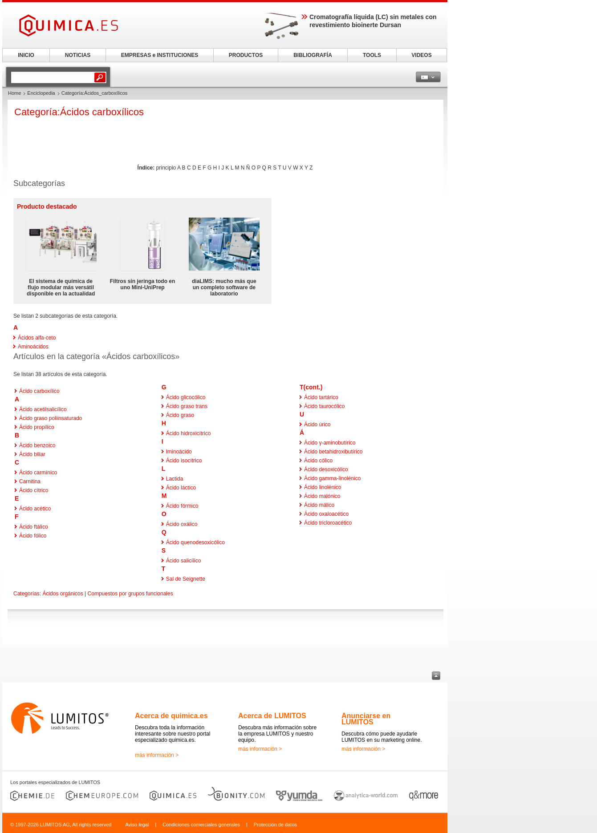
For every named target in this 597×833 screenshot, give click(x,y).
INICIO (26, 55)
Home (14, 93)
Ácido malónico (322, 496)
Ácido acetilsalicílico (43, 409)
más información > (157, 755)
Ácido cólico (318, 460)
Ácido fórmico (182, 506)
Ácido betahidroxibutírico (333, 452)
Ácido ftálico (33, 527)
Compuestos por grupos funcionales (130, 593)
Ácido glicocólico (186, 397)
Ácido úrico (317, 424)
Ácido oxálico (182, 524)
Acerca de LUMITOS (272, 716)
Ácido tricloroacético (328, 523)
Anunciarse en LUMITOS (365, 719)
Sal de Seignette (185, 579)
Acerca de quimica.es (171, 716)
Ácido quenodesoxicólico (195, 542)
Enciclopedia (41, 93)
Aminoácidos (33, 347)
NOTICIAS (77, 55)
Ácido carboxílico (39, 391)
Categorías (26, 593)
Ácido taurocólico (324, 406)
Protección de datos (275, 824)
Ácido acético (35, 508)
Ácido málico (319, 505)
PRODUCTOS (246, 55)
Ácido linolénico (322, 487)
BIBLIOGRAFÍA (312, 55)
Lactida (174, 479)
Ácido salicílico (183, 561)
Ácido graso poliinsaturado (50, 418)
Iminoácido (179, 452)
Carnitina (30, 481)
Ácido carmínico (38, 472)
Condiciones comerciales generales (201, 824)
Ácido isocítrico (184, 460)
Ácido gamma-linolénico (332, 478)
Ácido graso (180, 415)
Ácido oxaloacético (326, 514)
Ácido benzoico (37, 445)
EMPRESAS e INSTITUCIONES (159, 55)
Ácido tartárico (321, 397)
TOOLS (372, 55)
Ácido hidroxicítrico (188, 433)
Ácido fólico (32, 536)
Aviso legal (137, 824)
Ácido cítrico (33, 490)
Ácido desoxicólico (326, 469)
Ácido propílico (36, 427)
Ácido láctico (181, 488)
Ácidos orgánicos (62, 593)
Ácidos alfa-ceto (37, 338)
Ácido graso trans (186, 406)
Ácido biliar (32, 454)
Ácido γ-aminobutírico (329, 443)
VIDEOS (421, 55)
